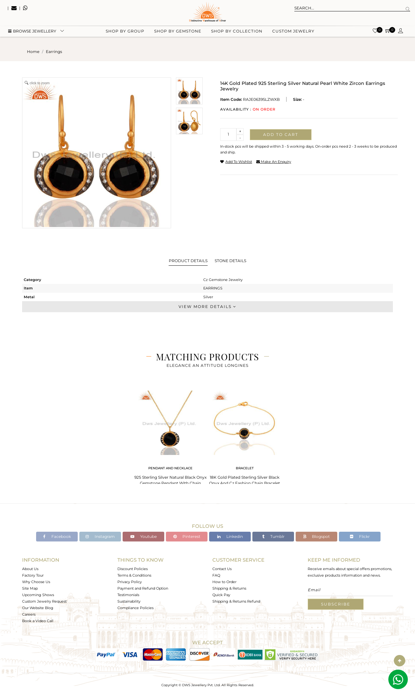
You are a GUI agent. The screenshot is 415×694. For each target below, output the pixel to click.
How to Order (224, 582)
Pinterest (186, 536)
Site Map (30, 588)
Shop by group (125, 32)
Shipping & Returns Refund (236, 601)
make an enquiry (273, 161)
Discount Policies (132, 569)
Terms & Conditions (134, 575)
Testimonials (128, 595)
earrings (54, 51)
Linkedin (230, 536)
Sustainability (129, 601)
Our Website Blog (37, 608)
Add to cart (280, 134)
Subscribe (335, 604)
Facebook (57, 536)
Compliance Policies (135, 608)
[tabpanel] (170, 439)
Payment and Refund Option (142, 588)
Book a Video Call (37, 621)
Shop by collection (236, 32)
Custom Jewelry (293, 32)
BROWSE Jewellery (32, 32)
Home (33, 51)
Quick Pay (221, 595)
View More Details (207, 306)
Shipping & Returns (229, 588)
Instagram (100, 536)
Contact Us (222, 569)
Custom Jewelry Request (44, 601)
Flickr (360, 536)
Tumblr (273, 536)
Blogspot (316, 536)
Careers (28, 614)
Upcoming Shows (38, 595)
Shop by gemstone (177, 32)
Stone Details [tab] (230, 260)
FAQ (216, 575)
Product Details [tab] (188, 260)
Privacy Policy (129, 582)
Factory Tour (33, 575)
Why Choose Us (36, 582)
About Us (30, 569)
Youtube (143, 536)
